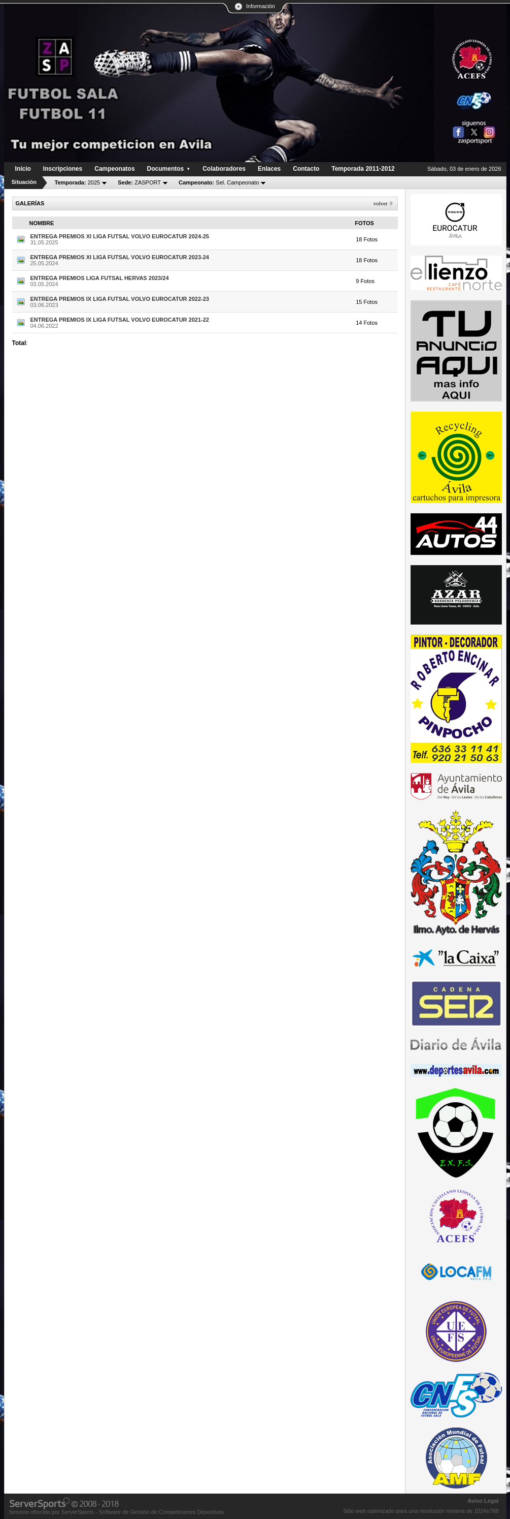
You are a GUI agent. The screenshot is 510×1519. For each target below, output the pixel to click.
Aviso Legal (482, 1501)
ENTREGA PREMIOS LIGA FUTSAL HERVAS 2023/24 (99, 278)
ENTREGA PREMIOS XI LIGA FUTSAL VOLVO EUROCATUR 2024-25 (119, 236)
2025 (77, 182)
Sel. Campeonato (219, 182)
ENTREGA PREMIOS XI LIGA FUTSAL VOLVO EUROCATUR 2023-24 (119, 257)
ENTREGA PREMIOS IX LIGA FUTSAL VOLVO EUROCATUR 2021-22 (119, 320)
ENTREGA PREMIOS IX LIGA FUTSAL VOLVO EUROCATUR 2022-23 (119, 299)
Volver (380, 203)
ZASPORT (139, 182)
